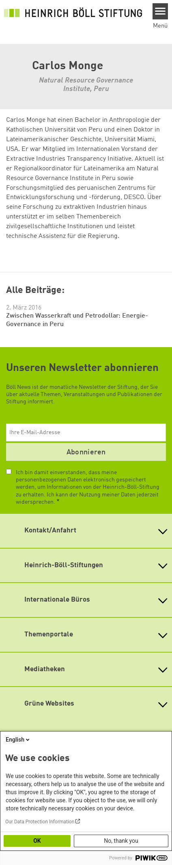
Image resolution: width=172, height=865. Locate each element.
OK (37, 840)
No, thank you (121, 840)
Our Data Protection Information (39, 822)
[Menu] (160, 11)
